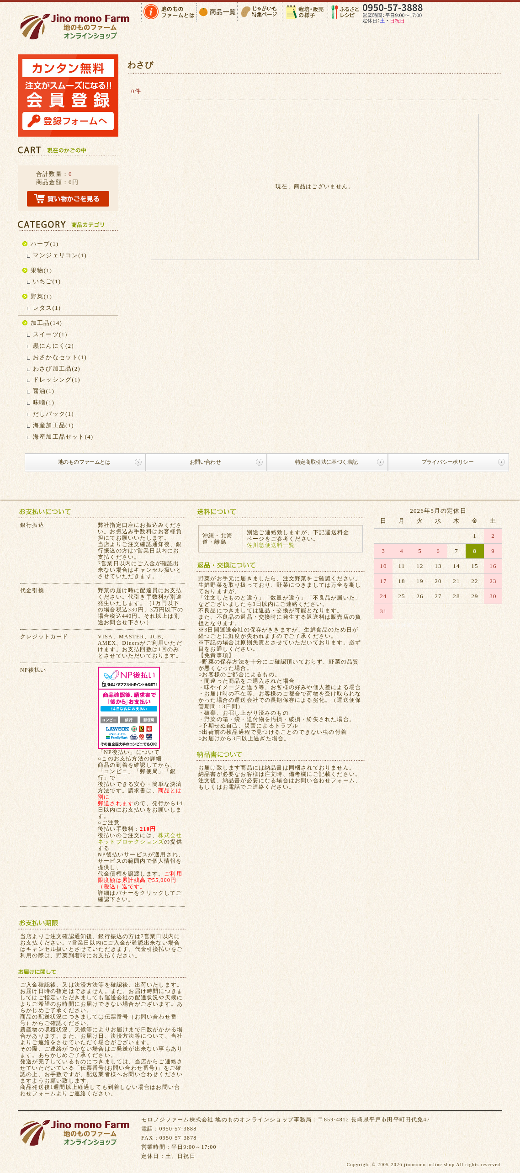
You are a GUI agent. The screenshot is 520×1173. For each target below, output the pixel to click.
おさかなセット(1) (60, 357)
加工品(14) (46, 322)
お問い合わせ (205, 462)
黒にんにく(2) (53, 345)
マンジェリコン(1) (60, 255)
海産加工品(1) (53, 425)
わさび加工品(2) (56, 368)
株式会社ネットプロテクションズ (140, 838)
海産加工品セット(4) (63, 436)
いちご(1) (47, 281)
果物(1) (41, 270)
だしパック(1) (53, 413)
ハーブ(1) (44, 243)
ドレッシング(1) (56, 379)
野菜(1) (41, 296)
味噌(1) (43, 402)
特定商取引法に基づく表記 (326, 462)
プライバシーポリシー (447, 462)
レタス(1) (47, 307)
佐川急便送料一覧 (271, 545)
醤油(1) (43, 390)
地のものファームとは (84, 462)
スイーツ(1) (50, 334)
